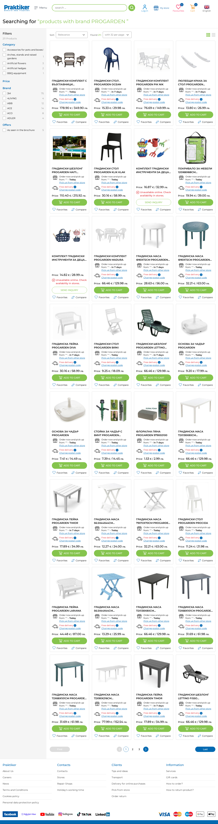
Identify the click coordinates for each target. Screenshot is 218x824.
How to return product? (180, 789)
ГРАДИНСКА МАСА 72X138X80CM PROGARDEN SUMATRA (193, 433)
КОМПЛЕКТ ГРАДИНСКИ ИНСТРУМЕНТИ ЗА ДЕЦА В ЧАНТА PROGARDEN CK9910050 (152, 170)
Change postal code (70, 102)
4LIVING (12, 98)
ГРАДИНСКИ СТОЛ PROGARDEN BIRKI (106, 345)
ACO (10, 113)
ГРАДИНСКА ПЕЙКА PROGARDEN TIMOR (65, 521)
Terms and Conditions (15, 789)
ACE (9, 108)
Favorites (59, 122)
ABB (10, 103)
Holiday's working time (70, 789)
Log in (144, 8)
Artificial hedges (16, 68)
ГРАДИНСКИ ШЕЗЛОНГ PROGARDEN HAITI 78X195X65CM (67, 170)
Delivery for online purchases (128, 783)
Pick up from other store (72, 94)
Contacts (62, 771)
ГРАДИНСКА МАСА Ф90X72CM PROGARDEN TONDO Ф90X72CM (152, 258)
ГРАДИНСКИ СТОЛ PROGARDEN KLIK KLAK (109, 170)
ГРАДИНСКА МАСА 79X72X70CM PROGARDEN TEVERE (153, 521)
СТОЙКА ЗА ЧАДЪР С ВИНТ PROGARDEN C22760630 (108, 433)
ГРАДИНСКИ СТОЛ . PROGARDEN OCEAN (107, 82)
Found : (95, 35)
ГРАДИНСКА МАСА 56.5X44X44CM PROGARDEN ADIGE (107, 521)
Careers (7, 777)
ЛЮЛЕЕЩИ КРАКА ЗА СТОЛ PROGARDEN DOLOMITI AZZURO (192, 82)
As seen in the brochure (21, 130)
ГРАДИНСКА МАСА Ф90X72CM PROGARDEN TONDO (194, 258)
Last (205, 749)
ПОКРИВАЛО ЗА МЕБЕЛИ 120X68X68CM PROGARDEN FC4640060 (195, 170)
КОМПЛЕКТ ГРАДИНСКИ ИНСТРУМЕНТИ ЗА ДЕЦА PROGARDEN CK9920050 (68, 258)
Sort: (52, 35)
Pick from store (121, 789)
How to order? (174, 783)
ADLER (11, 118)
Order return (119, 796)
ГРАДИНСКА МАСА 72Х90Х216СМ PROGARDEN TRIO (106, 696)
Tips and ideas (120, 771)
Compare (78, 122)
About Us (8, 771)
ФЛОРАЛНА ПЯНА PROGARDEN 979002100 (151, 433)
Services (171, 771)
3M (9, 93)
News (6, 783)
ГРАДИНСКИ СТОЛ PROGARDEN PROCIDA (193, 521)
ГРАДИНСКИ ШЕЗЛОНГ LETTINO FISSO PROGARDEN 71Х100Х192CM (193, 696)
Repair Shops (64, 783)
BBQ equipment (16, 73)
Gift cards (171, 777)
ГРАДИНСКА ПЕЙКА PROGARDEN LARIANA (66, 608)
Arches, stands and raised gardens (21, 56)
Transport (117, 777)
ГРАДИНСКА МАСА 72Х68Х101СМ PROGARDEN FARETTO (195, 609)
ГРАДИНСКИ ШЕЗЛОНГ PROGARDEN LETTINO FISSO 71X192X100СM (151, 345)
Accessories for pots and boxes (25, 49)
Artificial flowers (16, 63)
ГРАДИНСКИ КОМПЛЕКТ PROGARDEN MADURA (110, 258)
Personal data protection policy (21, 802)
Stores (61, 777)
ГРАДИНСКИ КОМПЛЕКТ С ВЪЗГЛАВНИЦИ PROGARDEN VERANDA (69, 82)
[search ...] (89, 7)
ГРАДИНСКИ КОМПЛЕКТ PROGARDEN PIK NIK (152, 82)
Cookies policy (11, 796)
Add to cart (69, 115)
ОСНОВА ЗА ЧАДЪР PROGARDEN (191, 345)
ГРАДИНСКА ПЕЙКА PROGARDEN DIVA (65, 345)
